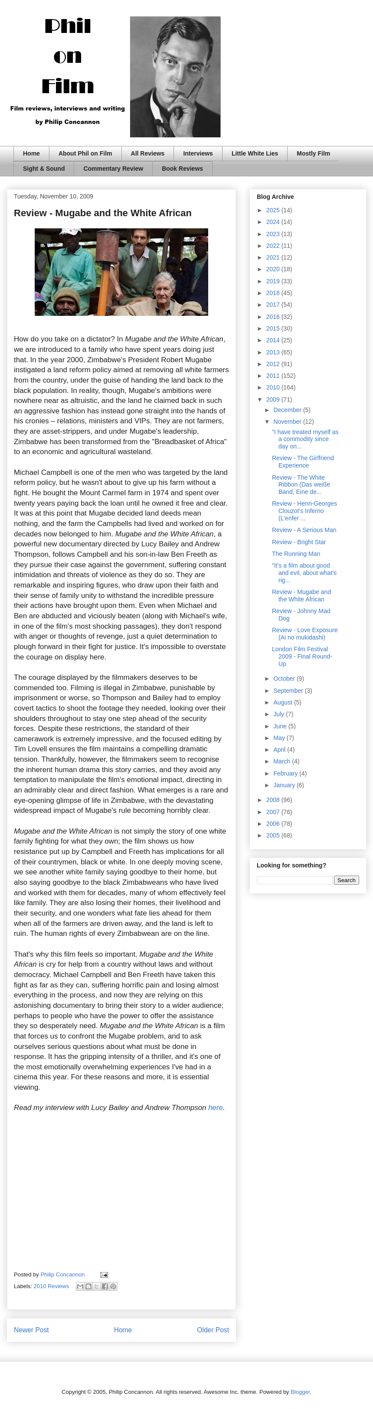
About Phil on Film (85, 153)
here (215, 1108)
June (280, 726)
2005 (273, 835)
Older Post (213, 1330)
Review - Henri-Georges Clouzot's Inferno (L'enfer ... (304, 511)
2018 (273, 292)
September (288, 690)
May (279, 737)
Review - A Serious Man (304, 529)
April (280, 749)
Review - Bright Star (299, 542)
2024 (273, 221)
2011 (273, 375)
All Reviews (148, 153)
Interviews (198, 153)
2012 (273, 363)
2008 (273, 799)
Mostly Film (313, 153)
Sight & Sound (44, 168)
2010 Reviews (51, 1286)
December (288, 409)
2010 (273, 387)
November (288, 421)
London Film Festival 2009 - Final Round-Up (302, 656)
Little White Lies (255, 153)
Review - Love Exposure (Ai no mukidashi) (305, 634)
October (285, 678)
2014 (273, 340)
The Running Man (296, 553)
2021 (273, 257)
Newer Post (31, 1330)
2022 (273, 245)
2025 (273, 210)
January (285, 785)
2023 (273, 234)
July (279, 714)
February (286, 773)
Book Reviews (182, 168)
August (283, 702)
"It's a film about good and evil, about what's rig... (304, 573)
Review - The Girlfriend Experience (303, 462)
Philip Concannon (63, 1274)
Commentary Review (113, 168)
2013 (273, 352)
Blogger (300, 1392)
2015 (273, 328)
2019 (273, 281)
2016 (273, 316)
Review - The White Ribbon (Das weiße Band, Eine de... (301, 485)
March (282, 761)
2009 (273, 399)
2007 (273, 811)
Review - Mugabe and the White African (301, 595)
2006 (273, 823)
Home (31, 153)
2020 (273, 269)
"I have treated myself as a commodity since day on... (305, 439)
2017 (273, 304)
